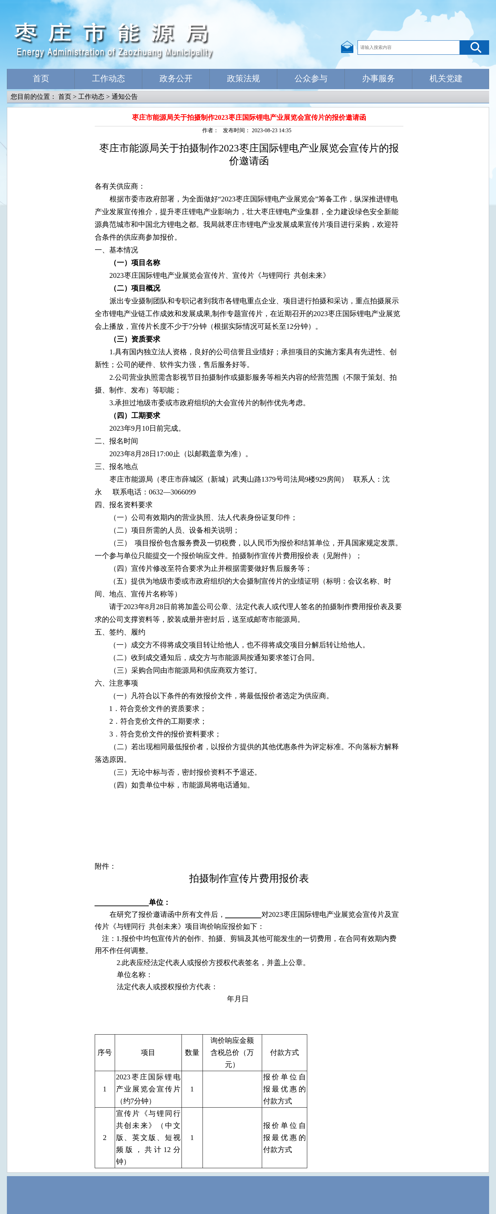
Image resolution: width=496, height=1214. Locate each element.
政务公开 (176, 78)
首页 (41, 78)
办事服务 (378, 78)
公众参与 (311, 78)
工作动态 (108, 78)
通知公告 (125, 96)
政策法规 (243, 78)
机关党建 (446, 78)
